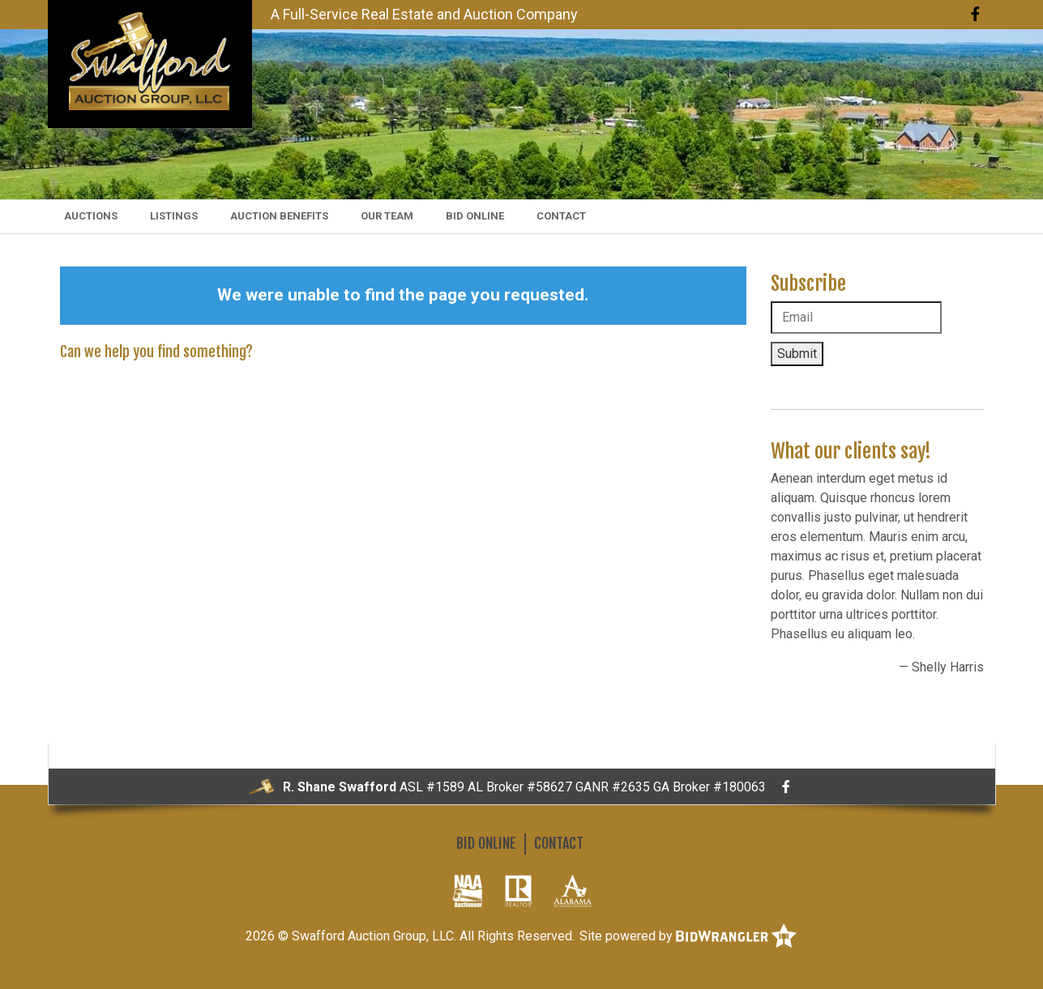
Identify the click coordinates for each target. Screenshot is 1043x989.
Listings (174, 216)
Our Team (387, 216)
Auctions (91, 216)
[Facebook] (975, 14)
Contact (561, 216)
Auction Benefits (279, 216)
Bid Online (475, 216)
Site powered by (688, 936)
